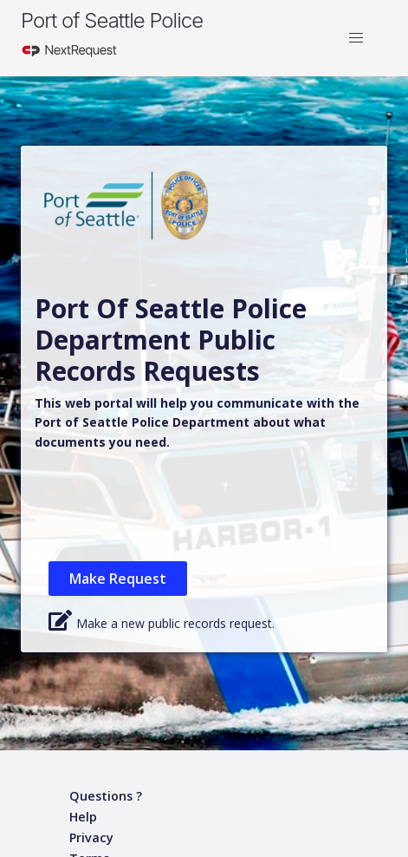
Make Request (117, 578)
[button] (356, 38)
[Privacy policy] (91, 838)
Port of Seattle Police (112, 20)
